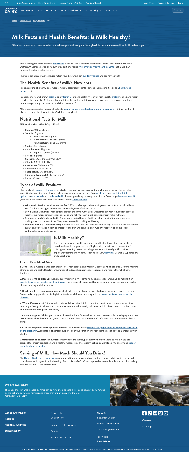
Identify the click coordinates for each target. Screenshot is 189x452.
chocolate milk (79, 199)
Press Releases (103, 441)
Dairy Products (39, 20)
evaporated (37, 196)
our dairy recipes (91, 75)
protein (115, 96)
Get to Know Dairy (15, 412)
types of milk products (45, 190)
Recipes (9, 418)
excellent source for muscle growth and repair (42, 282)
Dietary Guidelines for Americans (40, 358)
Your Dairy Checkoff (93, 3)
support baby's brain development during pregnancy (89, 109)
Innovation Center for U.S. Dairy (71, 3)
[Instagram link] (155, 413)
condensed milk (55, 196)
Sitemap (147, 426)
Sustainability (13, 430)
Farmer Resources (61, 437)
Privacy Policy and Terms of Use (149, 449)
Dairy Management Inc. (26, 3)
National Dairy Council (46, 3)
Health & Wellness (15, 424)
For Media (102, 436)
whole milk (101, 193)
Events (180, 3)
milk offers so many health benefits (96, 66)
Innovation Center (105, 417)
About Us (101, 412)
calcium (53, 96)
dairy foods (58, 63)
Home (14, 20)
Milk (48, 20)
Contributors (57, 417)
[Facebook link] (144, 413)
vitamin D (66, 96)
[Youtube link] (166, 413)
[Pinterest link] (160, 413)
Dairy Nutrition (25, 20)
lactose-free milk (126, 196)
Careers (146, 420)
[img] (11, 10)
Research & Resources (166, 3)
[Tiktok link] (150, 413)
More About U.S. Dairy (16, 395)
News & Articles (148, 3)
